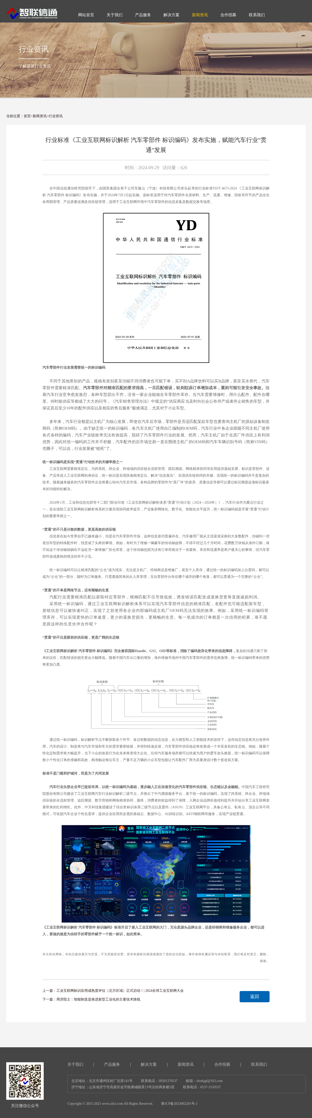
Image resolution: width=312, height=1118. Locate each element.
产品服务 (112, 1064)
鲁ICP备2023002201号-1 (179, 1104)
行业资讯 (56, 116)
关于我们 (75, 1064)
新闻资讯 (40, 116)
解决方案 (149, 1064)
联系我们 (259, 1064)
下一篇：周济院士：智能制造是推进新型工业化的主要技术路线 (91, 999)
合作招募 (222, 1064)
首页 (27, 116)
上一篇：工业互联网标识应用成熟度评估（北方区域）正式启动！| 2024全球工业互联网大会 (113, 991)
